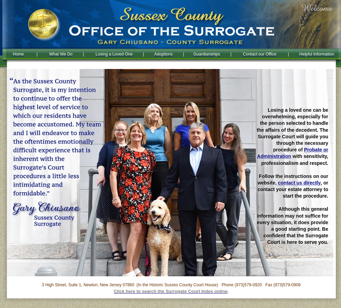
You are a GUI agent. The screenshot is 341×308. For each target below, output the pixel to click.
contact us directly (299, 183)
